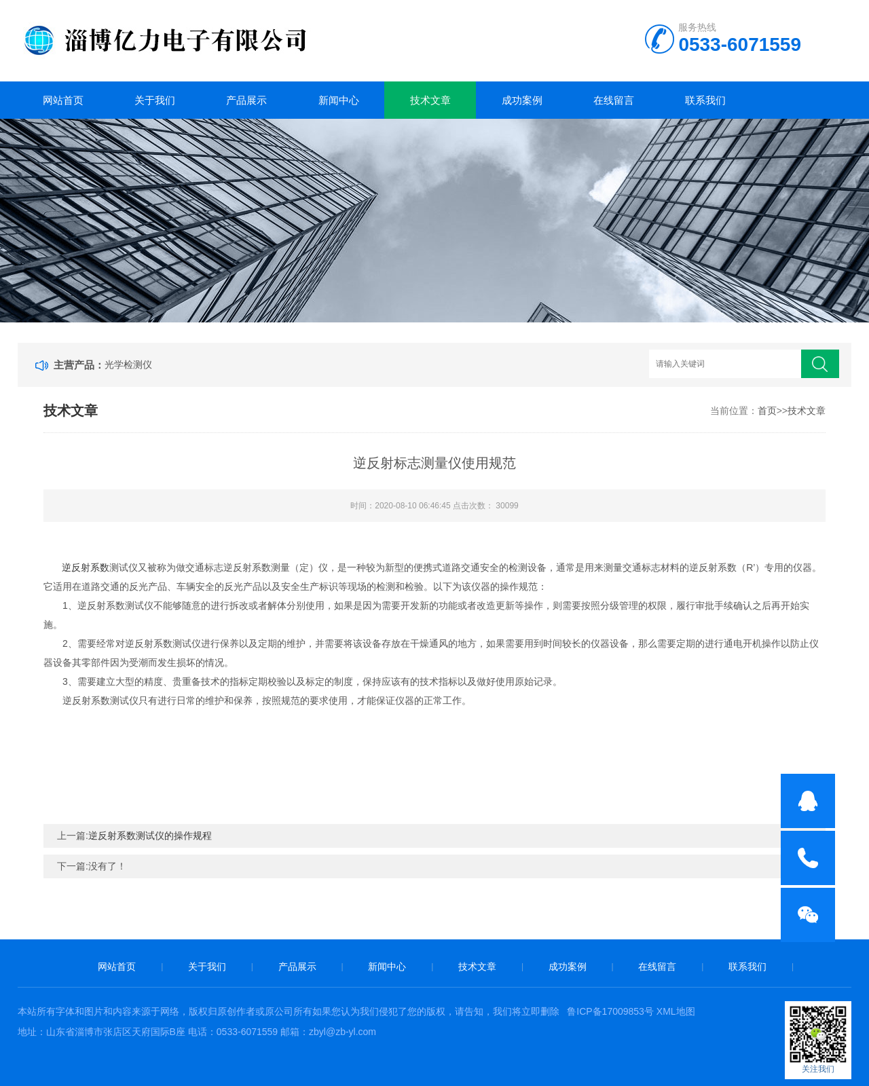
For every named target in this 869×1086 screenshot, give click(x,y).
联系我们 (705, 100)
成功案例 (522, 100)
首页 (767, 410)
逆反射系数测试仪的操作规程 (150, 835)
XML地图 (676, 1011)
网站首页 (63, 100)
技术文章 (430, 100)
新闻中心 (338, 100)
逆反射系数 (85, 567)
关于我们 (154, 100)
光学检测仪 (128, 364)
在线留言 (613, 100)
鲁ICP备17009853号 (610, 1011)
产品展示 (246, 100)
